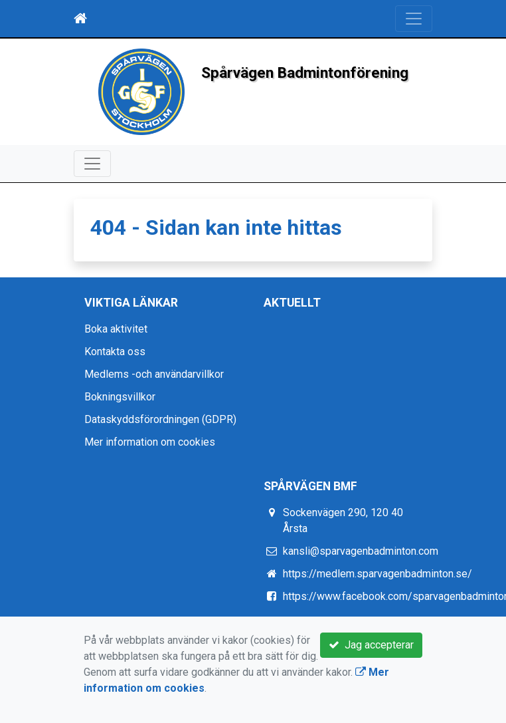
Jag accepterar (371, 645)
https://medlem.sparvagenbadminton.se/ (377, 573)
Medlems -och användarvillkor (154, 374)
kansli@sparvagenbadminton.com (360, 551)
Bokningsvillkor (119, 396)
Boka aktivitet (115, 329)
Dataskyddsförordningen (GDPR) (160, 419)
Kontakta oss (114, 351)
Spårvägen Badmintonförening (304, 73)
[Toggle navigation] (413, 18)
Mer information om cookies (149, 442)
